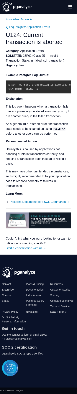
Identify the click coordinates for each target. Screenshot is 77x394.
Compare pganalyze (61, 300)
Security (55, 295)
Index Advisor (34, 295)
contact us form (20, 334)
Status (5, 300)
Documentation (34, 289)
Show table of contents (19, 19)
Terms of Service (60, 306)
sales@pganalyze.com (19, 338)
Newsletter (32, 311)
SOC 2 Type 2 (58, 311)
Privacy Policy (10, 311)
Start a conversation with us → (26, 248)
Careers (6, 295)
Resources (56, 284)
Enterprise (8, 289)
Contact (6, 284)
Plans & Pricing (35, 284)
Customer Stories (60, 289)
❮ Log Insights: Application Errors (28, 27)
